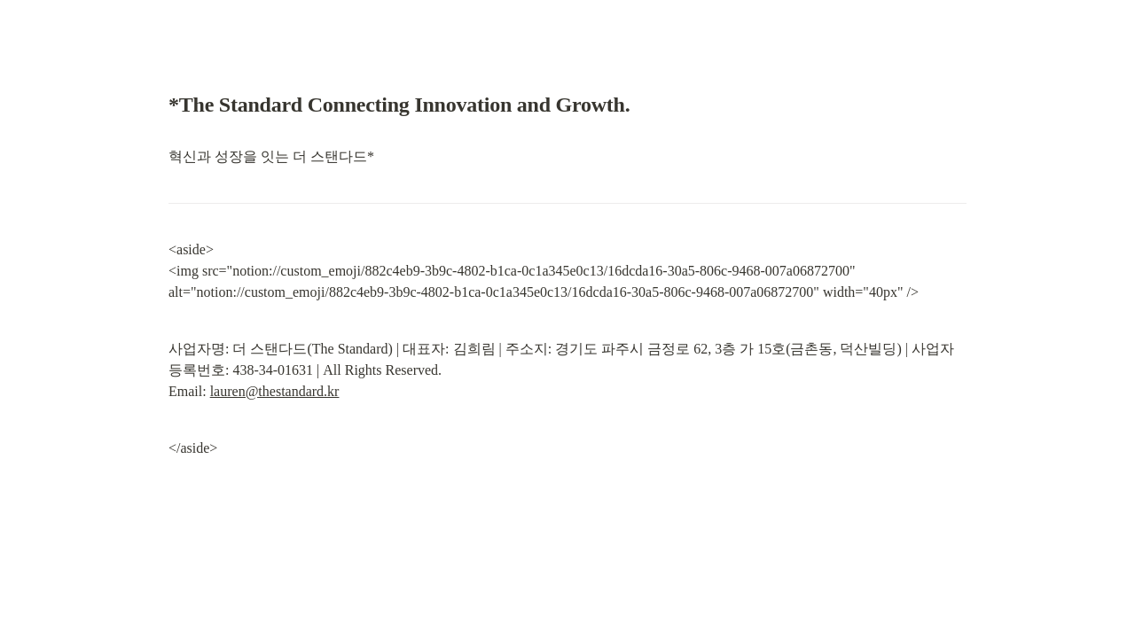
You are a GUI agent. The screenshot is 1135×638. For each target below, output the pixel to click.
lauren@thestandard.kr (275, 391)
